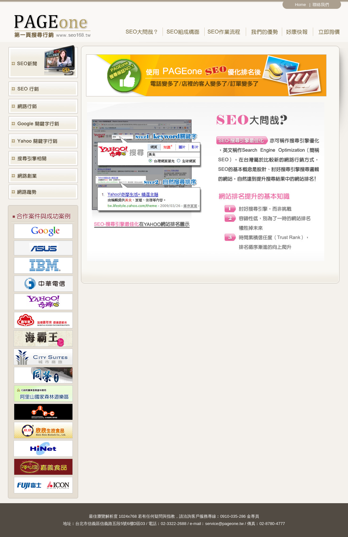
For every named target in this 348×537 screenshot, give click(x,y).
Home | (302, 4)
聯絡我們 (322, 4)
